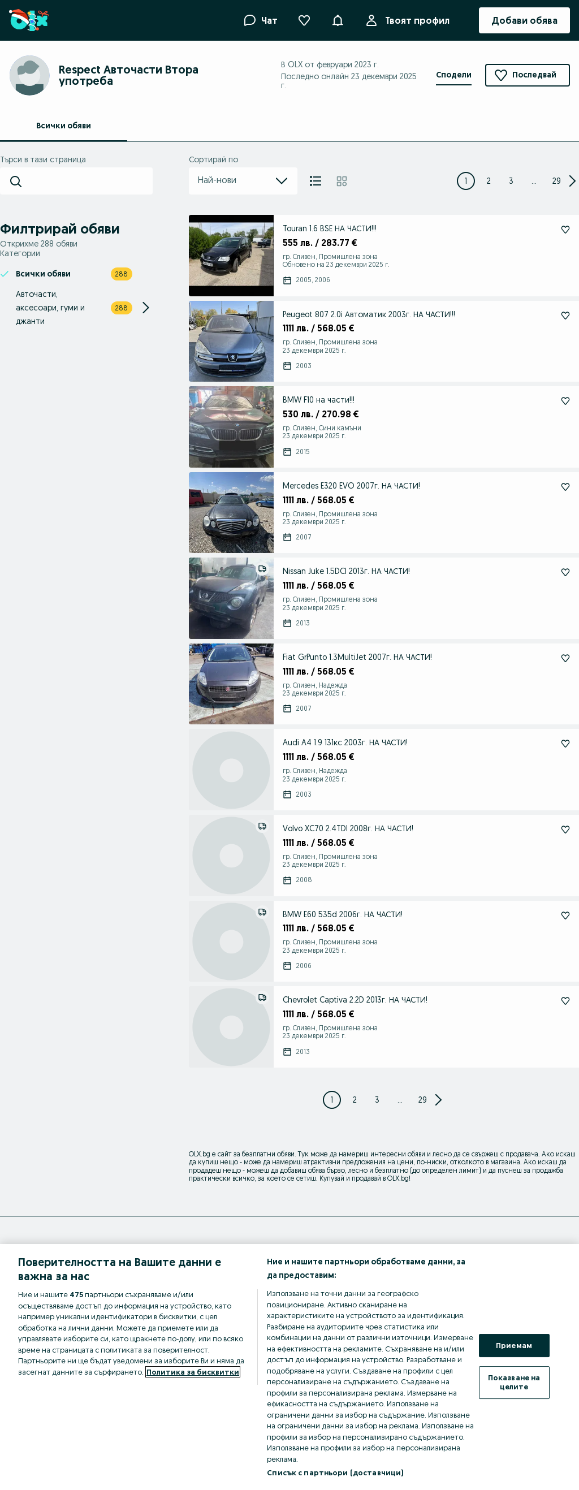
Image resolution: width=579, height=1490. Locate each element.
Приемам (514, 1345)
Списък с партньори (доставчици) (335, 1472)
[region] (289, 1367)
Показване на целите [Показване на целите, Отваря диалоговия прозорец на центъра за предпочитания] (514, 1382)
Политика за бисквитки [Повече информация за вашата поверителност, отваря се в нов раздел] (192, 1371)
